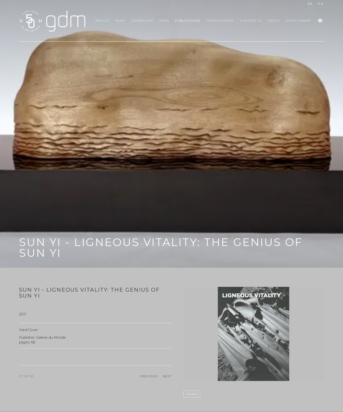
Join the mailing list (320, 21)
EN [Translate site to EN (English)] (310, 3)
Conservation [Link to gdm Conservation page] (220, 20)
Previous (149, 376)
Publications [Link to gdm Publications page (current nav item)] (188, 20)
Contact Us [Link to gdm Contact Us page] (251, 20)
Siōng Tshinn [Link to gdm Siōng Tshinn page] (298, 20)
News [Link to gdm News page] (120, 20)
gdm (52, 21)
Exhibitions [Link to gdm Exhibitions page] (142, 20)
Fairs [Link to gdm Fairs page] (164, 20)
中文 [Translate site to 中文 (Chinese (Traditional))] (320, 3)
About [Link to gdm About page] (274, 20)
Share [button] (192, 394)
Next (167, 376)
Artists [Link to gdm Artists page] (102, 20)
